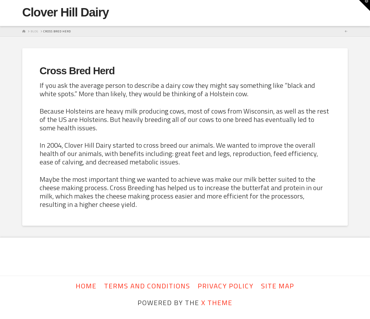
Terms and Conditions (147, 286)
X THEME (216, 302)
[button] (364, 5)
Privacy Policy (226, 286)
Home (86, 286)
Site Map (277, 286)
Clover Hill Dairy (65, 12)
